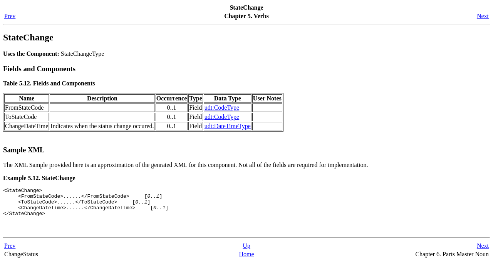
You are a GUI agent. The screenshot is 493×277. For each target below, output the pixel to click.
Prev (9, 16)
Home (246, 261)
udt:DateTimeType (228, 126)
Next (483, 16)
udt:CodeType (222, 107)
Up (246, 252)
